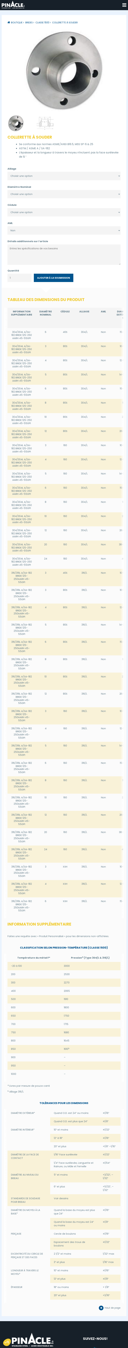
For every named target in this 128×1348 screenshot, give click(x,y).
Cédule (12, 204)
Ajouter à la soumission (53, 277)
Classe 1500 (42, 22)
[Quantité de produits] (20, 277)
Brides (29, 22)
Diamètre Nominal (19, 186)
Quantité (13, 270)
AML (10, 222)
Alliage (12, 168)
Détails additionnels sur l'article (28, 240)
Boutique (16, 22)
